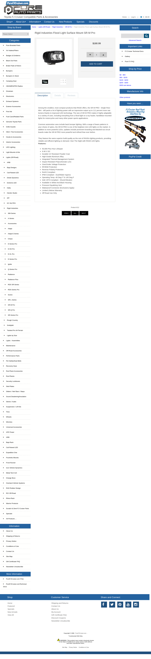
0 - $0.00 (144, 17)
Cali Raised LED (11, 173)
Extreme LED (10, 183)
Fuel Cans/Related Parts (13, 117)
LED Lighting (9, 147)
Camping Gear (10, 81)
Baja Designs (10, 167)
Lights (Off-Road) (44, 27)
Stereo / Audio (9, 402)
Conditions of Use (11, 546)
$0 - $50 (123, 75)
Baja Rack (8, 442)
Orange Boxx (9, 478)
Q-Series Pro (10, 269)
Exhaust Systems (11, 101)
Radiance (9, 274)
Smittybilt (8, 325)
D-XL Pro (9, 254)
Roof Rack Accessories (13, 371)
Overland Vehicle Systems (14, 483)
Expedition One (10, 452)
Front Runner (9, 463)
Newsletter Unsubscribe (13, 567)
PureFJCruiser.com (80, 633)
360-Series (9, 213)
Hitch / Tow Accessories (13, 132)
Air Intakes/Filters (11, 50)
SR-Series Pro (10, 315)
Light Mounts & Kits (11, 152)
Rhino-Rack (9, 498)
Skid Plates (8, 386)
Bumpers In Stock (11, 76)
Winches (7, 422)
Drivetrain (8, 91)
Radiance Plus (10, 279)
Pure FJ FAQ (128, 61)
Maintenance (9, 346)
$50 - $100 (123, 77)
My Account (56, 612)
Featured (11, 606)
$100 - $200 (124, 80)
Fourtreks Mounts (11, 458)
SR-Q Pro (9, 310)
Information (34, 22)
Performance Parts (11, 356)
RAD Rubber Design (12, 488)
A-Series (8, 218)
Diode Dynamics (11, 178)
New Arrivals (12, 612)
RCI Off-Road (9, 493)
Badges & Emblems (11, 55)
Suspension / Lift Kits (12, 407)
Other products (125, 97)
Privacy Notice (9, 541)
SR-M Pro (68, 27)
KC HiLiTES (9, 203)
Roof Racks (8, 376)
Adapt (7, 228)
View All (11, 615)
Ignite (7, 264)
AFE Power (8, 432)
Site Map (8, 556)
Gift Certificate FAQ (11, 561)
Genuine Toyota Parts (12, 122)
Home (124, 17)
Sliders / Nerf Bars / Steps (14, 391)
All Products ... (10, 519)
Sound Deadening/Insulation (14, 396)
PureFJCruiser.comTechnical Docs (15, 585)
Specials (80, 22)
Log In (133, 17)
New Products (65, 22)
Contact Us (49, 22)
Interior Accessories (11, 142)
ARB (6, 162)
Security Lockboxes (11, 381)
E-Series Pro (10, 259)
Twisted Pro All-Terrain (13, 330)
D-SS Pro (9, 249)
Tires (6, 412)
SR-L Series (10, 300)
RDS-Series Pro (11, 290)
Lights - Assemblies (11, 340)
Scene (8, 295)
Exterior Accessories (12, 106)
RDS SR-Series (11, 284)
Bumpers (8, 71)
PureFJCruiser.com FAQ (13, 579)
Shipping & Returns (11, 536)
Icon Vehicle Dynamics (12, 468)
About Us (20, 22)
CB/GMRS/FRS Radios (13, 86)
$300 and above (125, 85)
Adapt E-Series (11, 234)
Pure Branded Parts (11, 45)
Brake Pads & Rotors (12, 66)
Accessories (10, 223)
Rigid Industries (57, 27)
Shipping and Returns (59, 603)
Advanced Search (135, 40)
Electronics (8, 96)
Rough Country (10, 320)
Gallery (126, 56)
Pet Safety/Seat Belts (12, 361)
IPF (6, 198)
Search (135, 28)
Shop (8, 22)
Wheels (7, 417)
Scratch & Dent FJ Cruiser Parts (16, 508)
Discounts (93, 22)
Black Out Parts (10, 61)
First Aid (7, 111)
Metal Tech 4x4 (10, 473)
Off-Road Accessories (12, 351)
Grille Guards (9, 127)
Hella (7, 188)
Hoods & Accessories (12, 137)
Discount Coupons (58, 618)
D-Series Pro (10, 244)
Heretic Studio (10, 193)
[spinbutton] (97, 54)
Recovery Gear (10, 366)
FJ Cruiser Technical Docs (133, 51)
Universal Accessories (12, 427)
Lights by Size (10, 335)
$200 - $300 (124, 83)
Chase (8, 239)
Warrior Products (10, 503)
